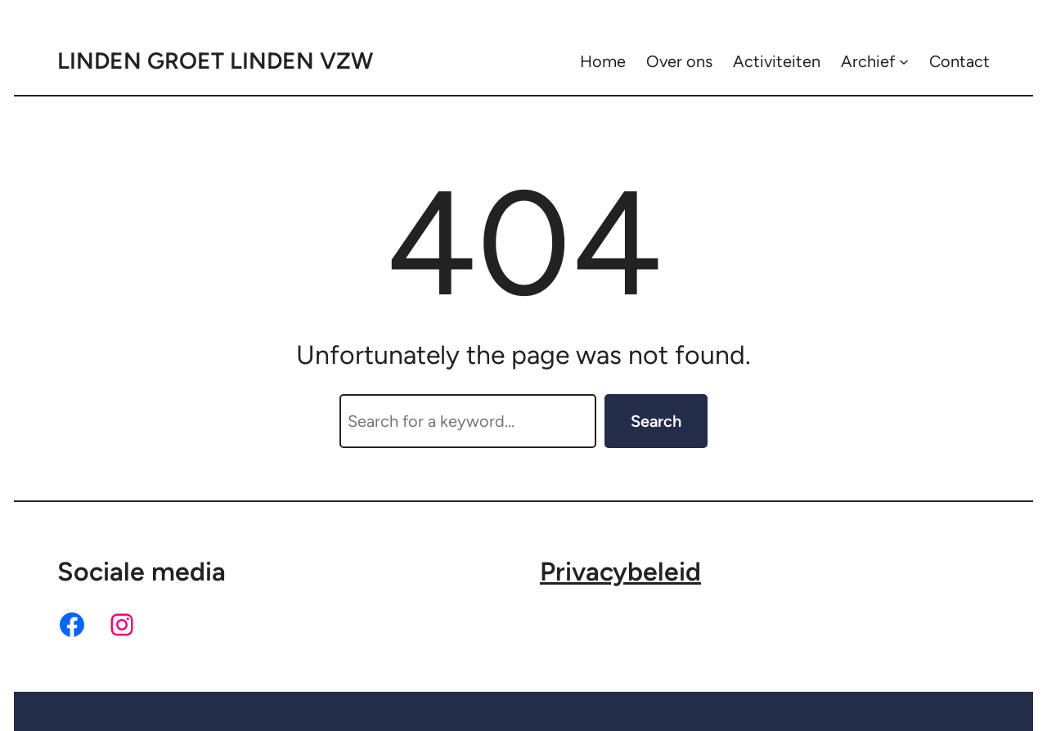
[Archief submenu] (904, 61)
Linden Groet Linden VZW (215, 60)
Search (656, 421)
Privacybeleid (620, 571)
